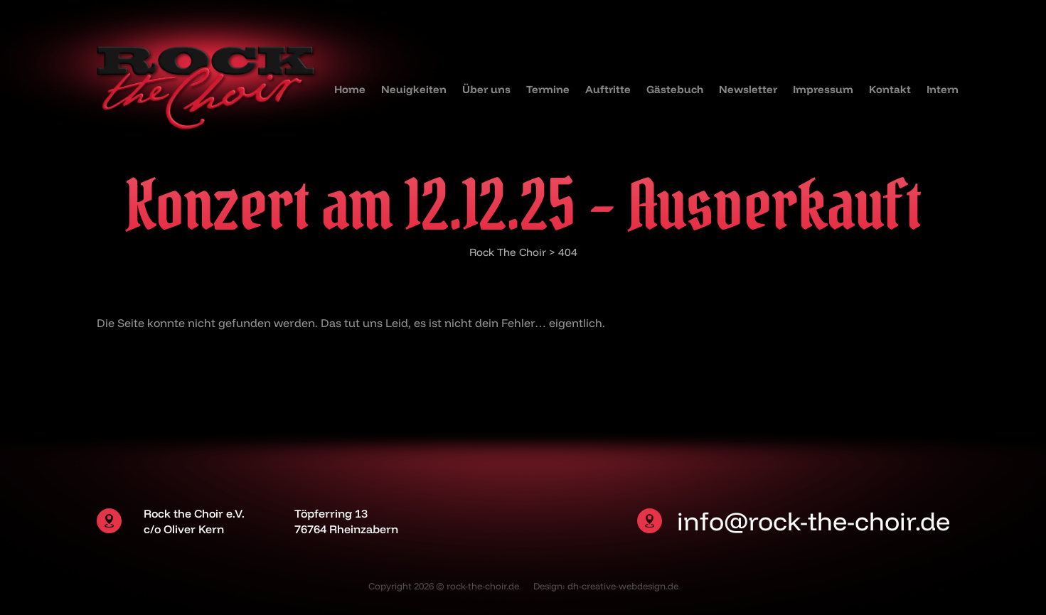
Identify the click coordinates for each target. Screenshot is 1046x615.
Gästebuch (674, 89)
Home (349, 89)
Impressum (823, 89)
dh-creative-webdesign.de (622, 586)
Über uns (486, 89)
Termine (548, 89)
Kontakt (890, 89)
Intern (943, 89)
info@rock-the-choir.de (813, 521)
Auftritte (608, 89)
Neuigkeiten (414, 89)
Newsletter (748, 89)
